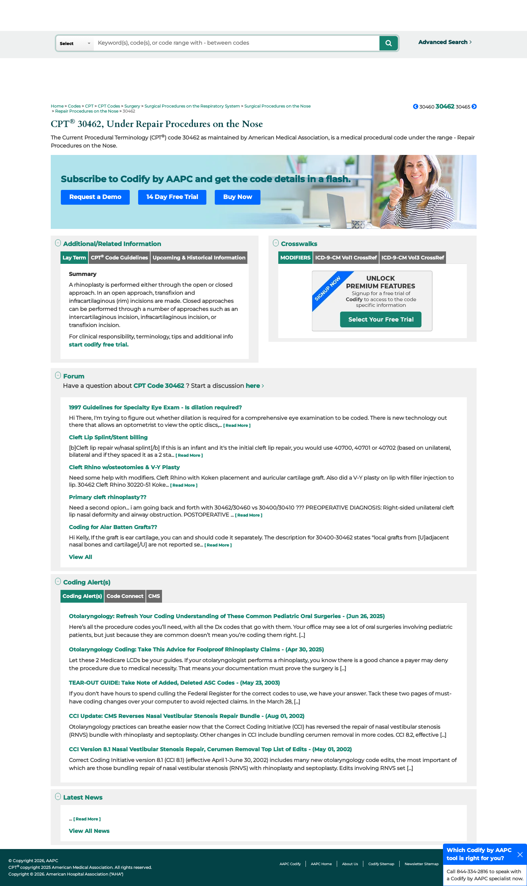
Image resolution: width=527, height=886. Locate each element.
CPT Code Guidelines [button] (119, 257)
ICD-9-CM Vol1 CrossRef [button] (346, 257)
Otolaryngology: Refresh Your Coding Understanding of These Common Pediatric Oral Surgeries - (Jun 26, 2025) (227, 616)
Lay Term (74, 257)
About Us (350, 864)
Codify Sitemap (381, 864)
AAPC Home (321, 864)
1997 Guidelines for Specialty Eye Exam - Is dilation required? (155, 407)
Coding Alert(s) (82, 596)
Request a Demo (95, 197)
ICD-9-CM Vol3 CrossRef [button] (412, 257)
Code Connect (125, 596)
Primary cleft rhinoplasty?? (107, 497)
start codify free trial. (98, 344)
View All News (89, 831)
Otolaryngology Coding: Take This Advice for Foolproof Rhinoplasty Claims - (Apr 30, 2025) (196, 649)
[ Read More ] (236, 425)
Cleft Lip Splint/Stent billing (108, 437)
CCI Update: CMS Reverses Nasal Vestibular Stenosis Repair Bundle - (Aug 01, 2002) (187, 716)
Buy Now (237, 197)
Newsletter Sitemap (422, 864)
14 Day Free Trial (172, 197)
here (253, 386)
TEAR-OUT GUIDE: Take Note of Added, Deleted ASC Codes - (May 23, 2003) (174, 683)
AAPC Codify (290, 864)
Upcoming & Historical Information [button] (199, 257)
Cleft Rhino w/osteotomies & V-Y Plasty (124, 467)
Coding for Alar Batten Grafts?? (113, 527)
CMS (154, 596)
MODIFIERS (295, 257)
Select (66, 43)
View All (80, 557)
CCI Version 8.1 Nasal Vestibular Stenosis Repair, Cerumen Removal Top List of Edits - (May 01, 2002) (210, 749)
